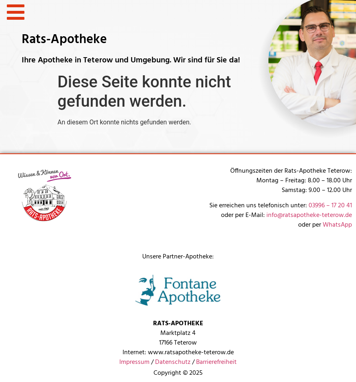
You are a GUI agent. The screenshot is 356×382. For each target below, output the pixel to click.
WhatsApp (337, 225)
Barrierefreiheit (216, 362)
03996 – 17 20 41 (330, 205)
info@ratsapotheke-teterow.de (309, 215)
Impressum (134, 362)
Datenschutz (172, 362)
